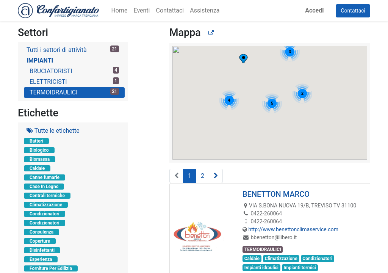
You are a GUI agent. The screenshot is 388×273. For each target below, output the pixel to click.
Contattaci (353, 11)
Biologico (39, 150)
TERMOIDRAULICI (74, 92)
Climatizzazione (46, 204)
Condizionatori (44, 214)
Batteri (36, 141)
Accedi (314, 10)
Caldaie (37, 168)
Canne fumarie (44, 177)
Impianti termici (300, 267)
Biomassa (40, 159)
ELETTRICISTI (74, 81)
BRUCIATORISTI (74, 71)
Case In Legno (44, 186)
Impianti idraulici (261, 267)
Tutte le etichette (53, 130)
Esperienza (41, 259)
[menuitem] (119, 10)
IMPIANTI (40, 60)
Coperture (40, 241)
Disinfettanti (42, 250)
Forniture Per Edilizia (51, 268)
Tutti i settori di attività (73, 49)
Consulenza (41, 232)
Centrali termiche (47, 195)
